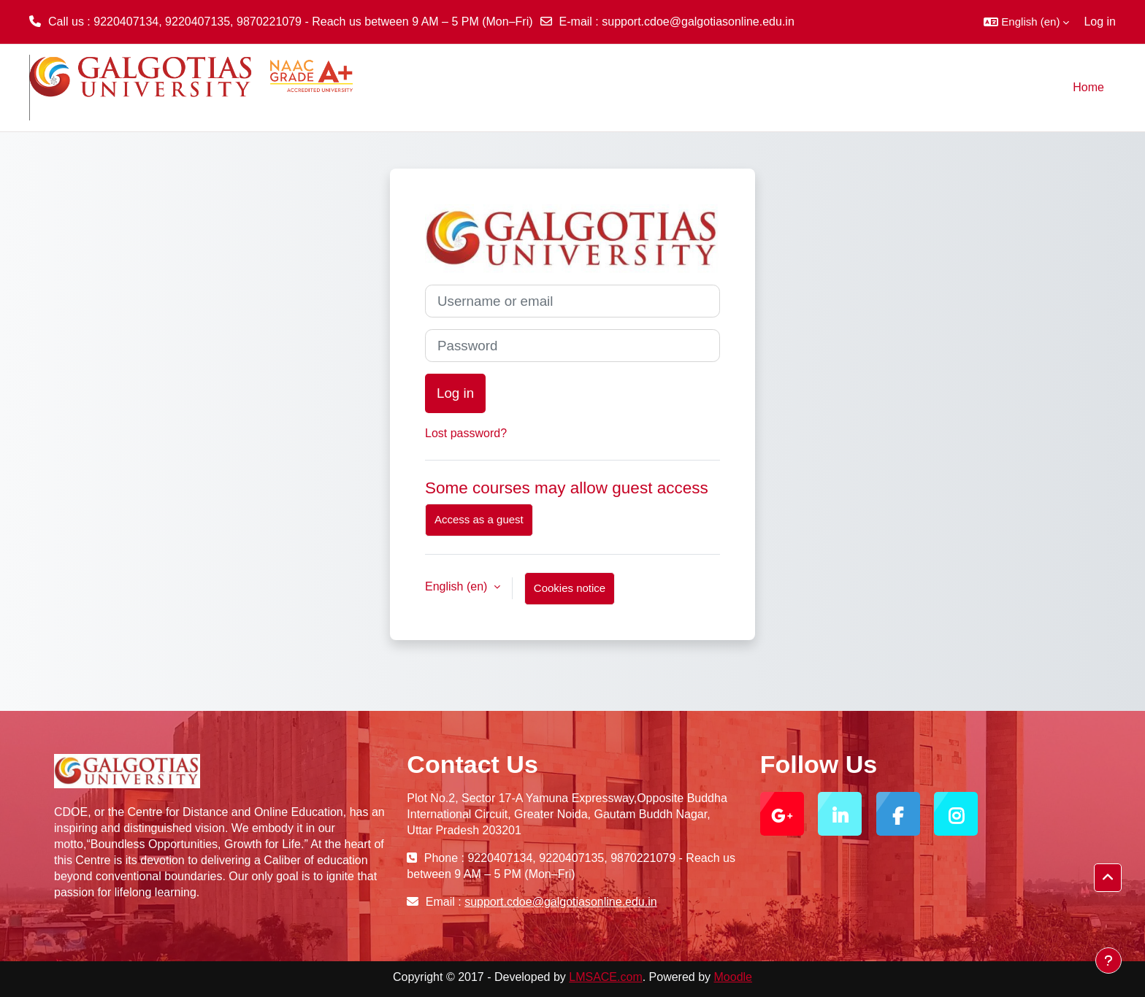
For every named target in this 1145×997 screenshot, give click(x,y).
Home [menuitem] (1088, 87)
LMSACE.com (605, 977)
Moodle (733, 977)
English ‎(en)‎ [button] (458, 586)
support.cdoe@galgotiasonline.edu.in (698, 21)
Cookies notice (569, 588)
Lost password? (466, 433)
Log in (1100, 21)
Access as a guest (479, 519)
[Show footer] (1108, 960)
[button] (1026, 22)
